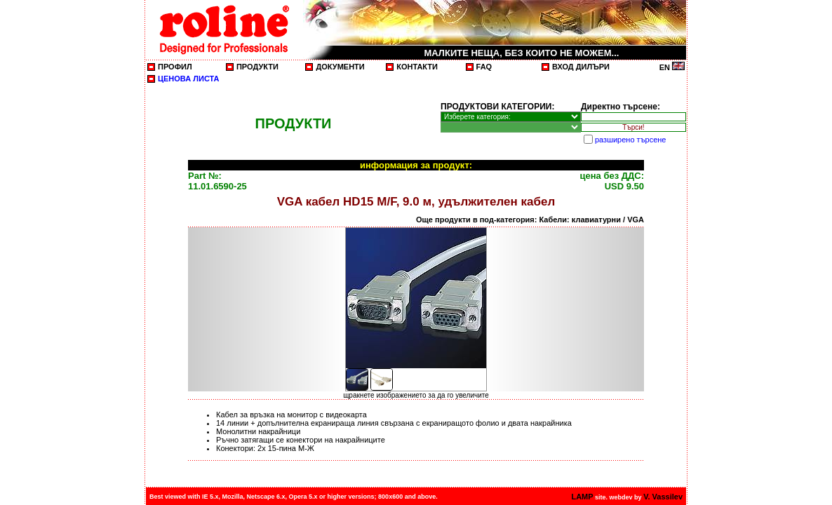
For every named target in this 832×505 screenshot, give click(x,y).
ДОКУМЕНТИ (340, 66)
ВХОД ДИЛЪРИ (581, 66)
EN (672, 67)
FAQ (484, 66)
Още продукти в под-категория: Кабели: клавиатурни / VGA (530, 219)
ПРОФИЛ (175, 66)
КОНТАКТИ (417, 66)
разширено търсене (630, 139)
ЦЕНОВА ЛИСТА (189, 78)
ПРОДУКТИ (257, 66)
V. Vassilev (663, 496)
